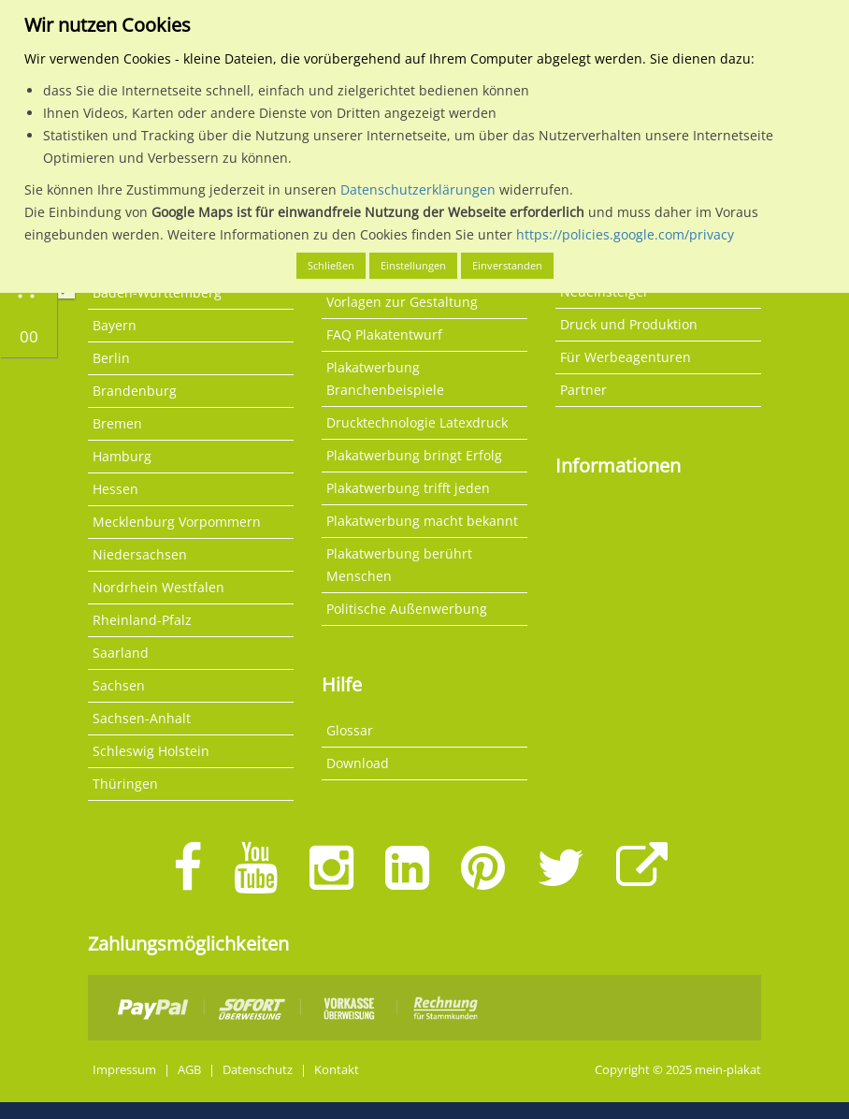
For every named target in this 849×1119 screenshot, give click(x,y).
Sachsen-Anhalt (142, 718)
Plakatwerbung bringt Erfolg (414, 455)
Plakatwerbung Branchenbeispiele (385, 378)
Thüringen (125, 783)
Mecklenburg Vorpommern (177, 521)
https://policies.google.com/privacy (625, 234)
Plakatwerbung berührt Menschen (399, 565)
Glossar (349, 730)
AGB (189, 1070)
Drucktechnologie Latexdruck (417, 422)
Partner (583, 390)
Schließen (331, 265)
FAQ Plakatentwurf (384, 334)
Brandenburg (135, 391)
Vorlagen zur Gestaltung (402, 302)
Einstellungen (413, 265)
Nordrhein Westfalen (158, 587)
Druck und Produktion (629, 324)
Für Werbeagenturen (625, 357)
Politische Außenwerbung (406, 609)
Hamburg (122, 456)
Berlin (111, 358)
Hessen (115, 489)
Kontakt (336, 1070)
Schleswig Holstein (151, 751)
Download (357, 763)
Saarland (121, 652)
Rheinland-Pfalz (142, 620)
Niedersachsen (140, 554)
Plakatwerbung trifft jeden (408, 488)
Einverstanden (507, 265)
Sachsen (119, 685)
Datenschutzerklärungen (418, 189)
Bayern (115, 325)
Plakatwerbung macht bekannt (422, 521)
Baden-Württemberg (157, 292)
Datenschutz (258, 1070)
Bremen (117, 423)
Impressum (124, 1070)
